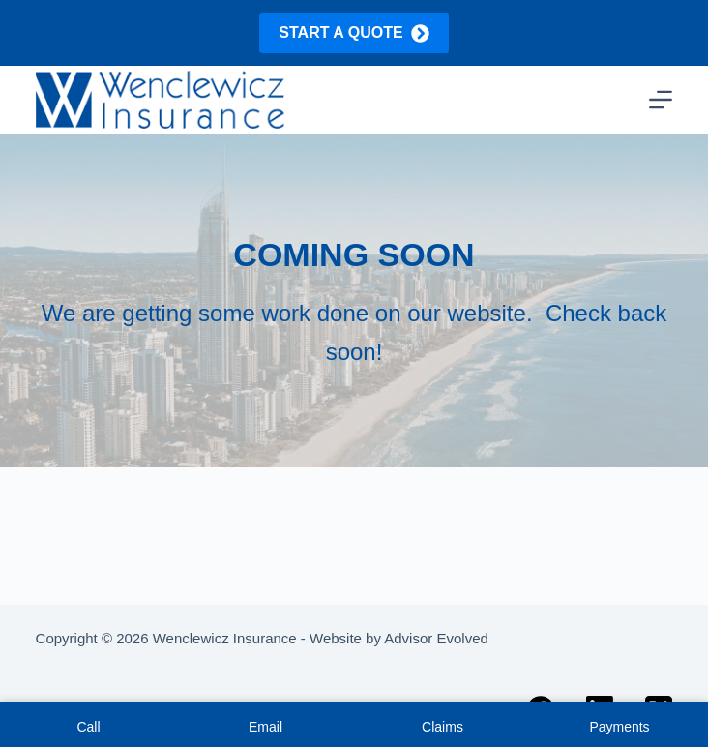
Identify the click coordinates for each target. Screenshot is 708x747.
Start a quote (353, 33)
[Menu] (660, 99)
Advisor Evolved (436, 638)
